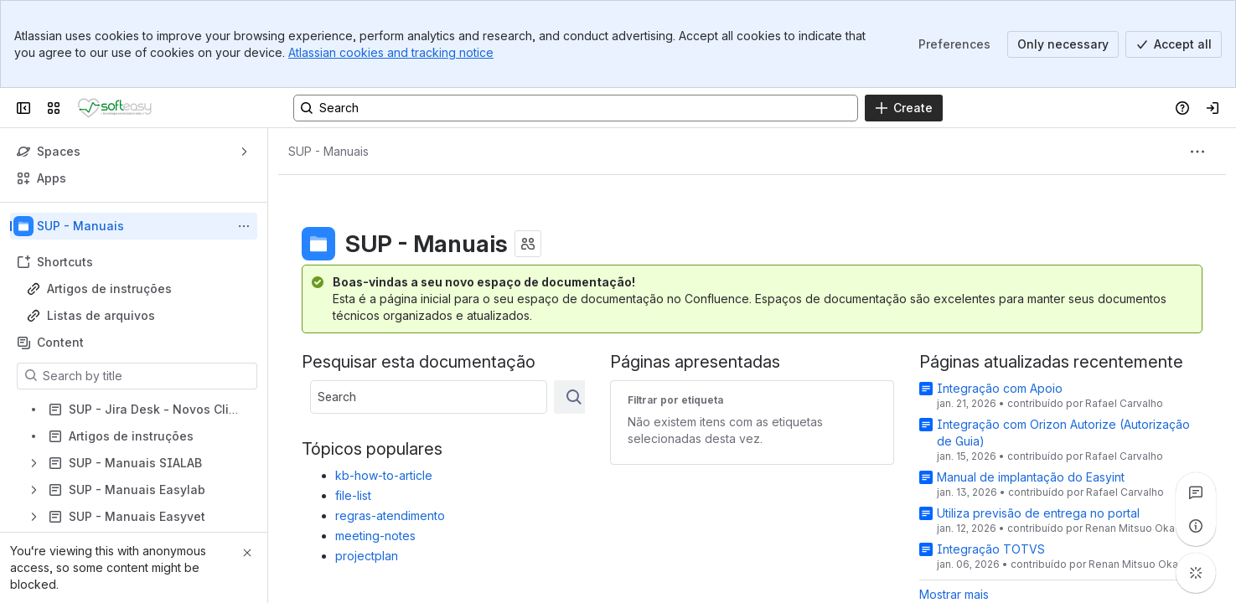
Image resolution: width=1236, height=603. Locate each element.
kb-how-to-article (383, 475)
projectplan (366, 556)
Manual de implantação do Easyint (1031, 477)
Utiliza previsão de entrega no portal (1038, 513)
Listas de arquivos (101, 315)
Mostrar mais (954, 594)
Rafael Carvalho (1124, 403)
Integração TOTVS (991, 549)
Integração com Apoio (1000, 388)
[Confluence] (115, 108)
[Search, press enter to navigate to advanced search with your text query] (575, 108)
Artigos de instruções (109, 288)
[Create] (904, 108)
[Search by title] (147, 376)
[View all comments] (1195, 492)
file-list (353, 495)
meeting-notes (375, 535)
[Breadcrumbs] (328, 151)
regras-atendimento (390, 515)
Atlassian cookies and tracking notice (391, 52)
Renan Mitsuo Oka (1130, 528)
